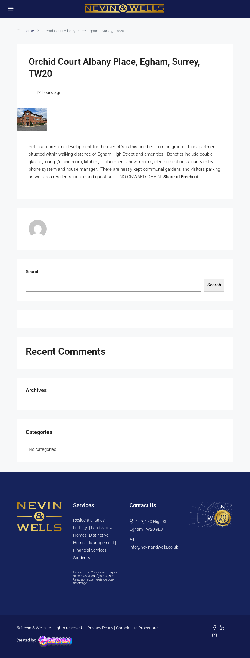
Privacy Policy (100, 627)
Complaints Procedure (137, 627)
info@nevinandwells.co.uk (154, 547)
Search (32, 271)
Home (28, 31)
